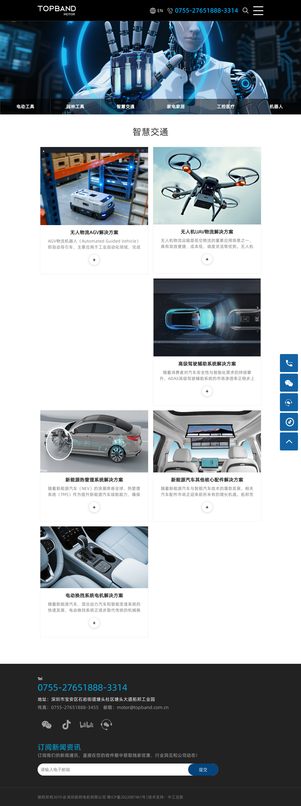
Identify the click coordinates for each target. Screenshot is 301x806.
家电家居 (176, 106)
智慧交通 (125, 106)
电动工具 (25, 106)
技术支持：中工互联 (165, 797)
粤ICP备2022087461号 (126, 797)
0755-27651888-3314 (206, 10)
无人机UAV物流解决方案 (207, 231)
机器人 (276, 106)
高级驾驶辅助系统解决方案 (207, 363)
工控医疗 (226, 106)
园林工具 (75, 106)
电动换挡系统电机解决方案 (94, 595)
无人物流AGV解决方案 (94, 232)
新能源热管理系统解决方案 (94, 479)
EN (160, 11)
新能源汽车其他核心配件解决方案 (207, 479)
